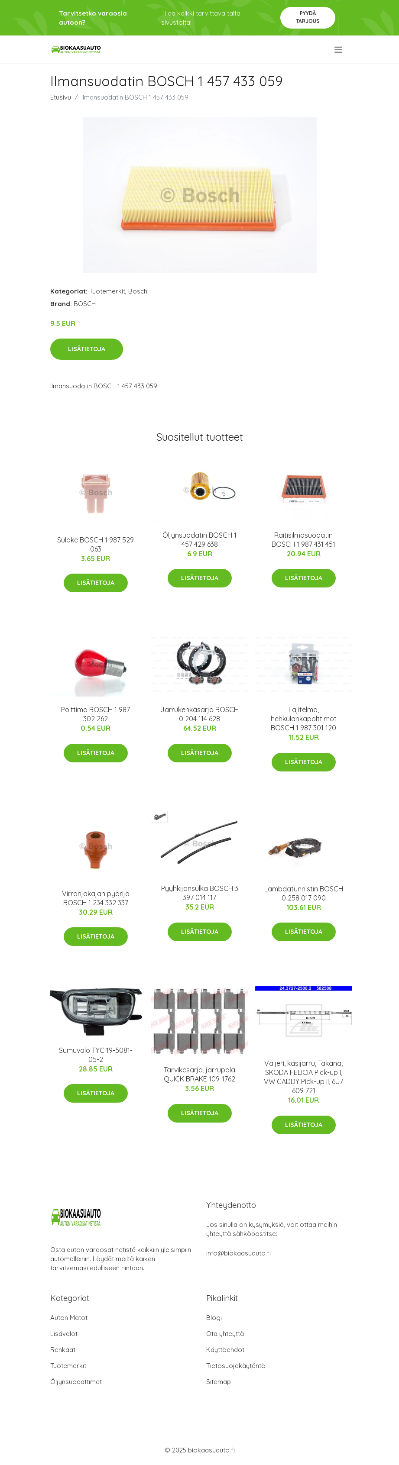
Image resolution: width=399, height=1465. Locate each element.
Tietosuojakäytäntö (236, 1366)
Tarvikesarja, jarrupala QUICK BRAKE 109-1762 (199, 1074)
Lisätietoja (86, 349)
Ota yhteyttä (225, 1333)
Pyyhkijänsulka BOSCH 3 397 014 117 (199, 893)
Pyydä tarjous (308, 17)
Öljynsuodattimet (76, 1382)
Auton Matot (69, 1317)
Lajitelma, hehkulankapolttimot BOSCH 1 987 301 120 (304, 718)
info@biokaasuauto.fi (238, 1253)
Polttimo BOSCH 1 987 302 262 (95, 714)
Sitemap (218, 1382)
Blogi (214, 1317)
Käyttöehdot (225, 1350)
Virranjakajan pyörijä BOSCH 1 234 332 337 (96, 898)
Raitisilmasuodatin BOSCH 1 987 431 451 (303, 540)
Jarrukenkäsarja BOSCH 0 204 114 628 (199, 714)
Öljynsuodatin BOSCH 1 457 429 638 (199, 540)
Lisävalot (64, 1333)
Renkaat (62, 1350)
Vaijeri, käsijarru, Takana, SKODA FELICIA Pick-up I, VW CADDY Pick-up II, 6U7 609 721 (303, 1077)
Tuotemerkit (107, 291)
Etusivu (60, 97)
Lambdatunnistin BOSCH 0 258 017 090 (303, 893)
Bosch (137, 291)
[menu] (339, 49)
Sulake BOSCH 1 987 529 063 (95, 544)
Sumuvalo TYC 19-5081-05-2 (96, 1055)
